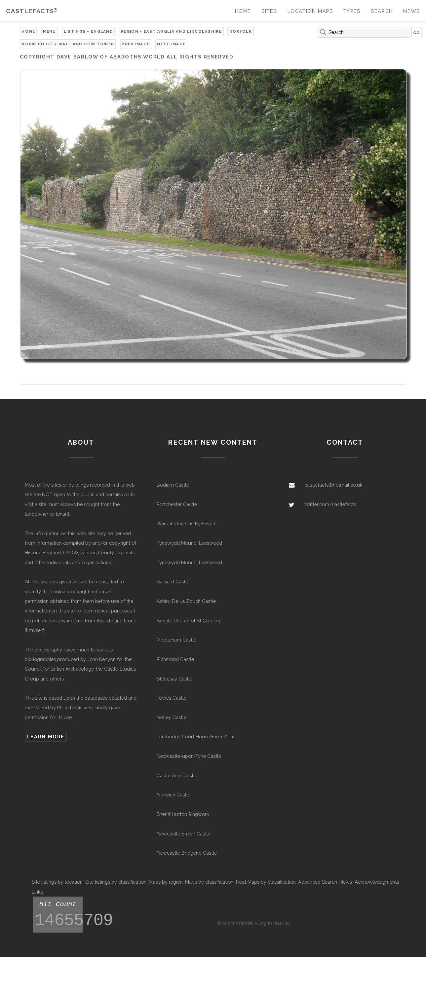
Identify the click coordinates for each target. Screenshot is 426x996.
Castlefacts (31, 11)
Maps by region (166, 882)
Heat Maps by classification (266, 882)
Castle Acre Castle (177, 775)
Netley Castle (171, 717)
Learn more (45, 736)
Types (352, 11)
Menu (49, 31)
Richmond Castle (175, 659)
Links (37, 892)
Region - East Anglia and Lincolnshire (171, 31)
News (411, 11)
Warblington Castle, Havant (187, 523)
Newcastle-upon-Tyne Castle (189, 756)
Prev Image (135, 44)
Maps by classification (209, 882)
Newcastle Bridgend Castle (187, 853)
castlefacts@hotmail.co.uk (333, 485)
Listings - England (88, 31)
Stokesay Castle (174, 679)
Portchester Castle (177, 504)
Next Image (171, 44)
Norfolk (240, 31)
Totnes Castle (171, 698)
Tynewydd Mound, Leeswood (189, 543)
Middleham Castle (176, 640)
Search (382, 11)
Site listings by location (57, 882)
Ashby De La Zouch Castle (186, 601)
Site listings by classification (115, 882)
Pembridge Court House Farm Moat (196, 736)
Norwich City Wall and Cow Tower (67, 44)
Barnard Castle (173, 581)
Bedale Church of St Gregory (189, 620)
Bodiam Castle (173, 485)
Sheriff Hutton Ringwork (183, 814)
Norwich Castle (173, 794)
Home (243, 11)
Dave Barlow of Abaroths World (111, 56)
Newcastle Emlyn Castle (184, 833)
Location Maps (310, 11)
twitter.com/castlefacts (330, 504)
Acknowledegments (377, 882)
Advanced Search (317, 882)
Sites (269, 11)
